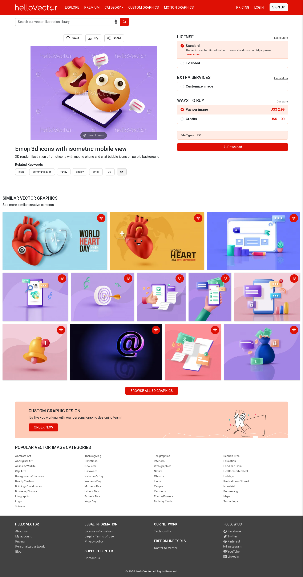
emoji (96, 171)
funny (63, 171)
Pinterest (231, 541)
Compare (282, 101)
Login (259, 7)
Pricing (242, 7)
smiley (80, 171)
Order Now (43, 427)
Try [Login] (93, 38)
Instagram (232, 546)
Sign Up (278, 7)
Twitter (230, 536)
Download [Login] (232, 147)
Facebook (232, 531)
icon (21, 171)
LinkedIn (231, 556)
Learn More (281, 37)
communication (42, 171)
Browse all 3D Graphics (151, 391)
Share (114, 38)
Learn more (192, 54)
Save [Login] (72, 38)
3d (109, 171)
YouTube (231, 551)
